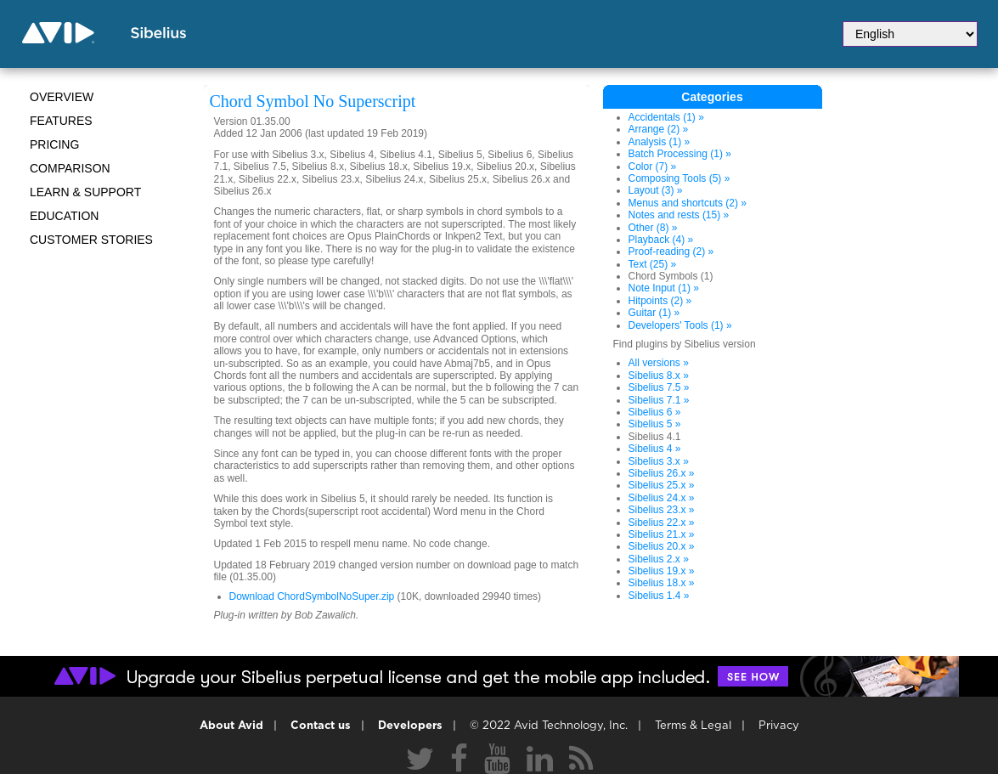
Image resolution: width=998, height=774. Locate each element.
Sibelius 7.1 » (659, 400)
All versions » (659, 363)
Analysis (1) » (660, 142)
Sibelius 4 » (655, 449)
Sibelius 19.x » (662, 571)
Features (61, 120)
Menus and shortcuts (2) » (688, 203)
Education (64, 216)
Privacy (778, 726)
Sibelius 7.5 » (659, 387)
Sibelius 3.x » (659, 461)
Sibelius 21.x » (662, 534)
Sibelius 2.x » (659, 559)
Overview (61, 97)
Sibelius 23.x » (662, 510)
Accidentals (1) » (666, 117)
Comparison (70, 168)
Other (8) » (653, 228)
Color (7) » (653, 166)
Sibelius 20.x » (662, 546)
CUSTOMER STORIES (91, 239)
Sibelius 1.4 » (659, 596)
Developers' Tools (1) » (680, 325)
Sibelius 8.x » (659, 375)
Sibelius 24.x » (662, 498)
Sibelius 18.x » (662, 583)
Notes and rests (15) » (679, 215)
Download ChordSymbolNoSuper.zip (312, 596)
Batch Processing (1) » (680, 154)
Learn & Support (85, 192)
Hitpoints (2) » (660, 301)
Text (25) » (653, 264)
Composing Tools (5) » (679, 178)
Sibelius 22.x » (662, 522)
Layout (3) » (656, 190)
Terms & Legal (693, 726)
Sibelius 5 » (655, 424)
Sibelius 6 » (655, 412)
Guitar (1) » (654, 313)
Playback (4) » (661, 240)
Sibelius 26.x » (662, 473)
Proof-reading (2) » (671, 251)
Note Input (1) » (664, 288)
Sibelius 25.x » (662, 485)
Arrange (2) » (659, 129)
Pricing (54, 144)
